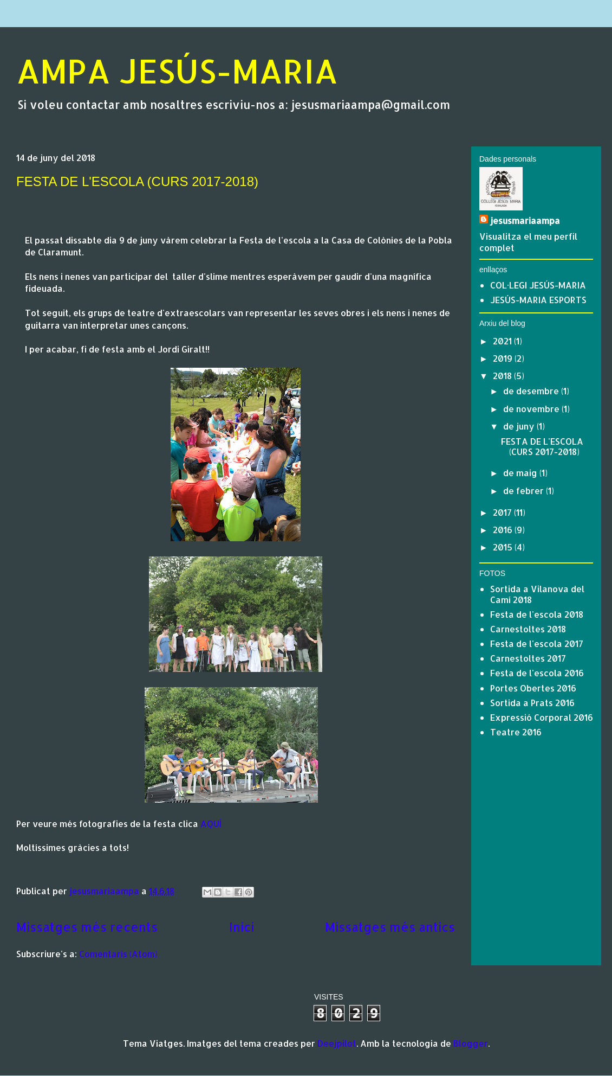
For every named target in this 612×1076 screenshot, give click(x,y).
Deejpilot (336, 1043)
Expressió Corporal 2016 (541, 717)
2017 (503, 512)
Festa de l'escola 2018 (536, 614)
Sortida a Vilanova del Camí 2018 (537, 594)
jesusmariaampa (525, 220)
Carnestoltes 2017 (528, 658)
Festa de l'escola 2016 (537, 672)
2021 (503, 341)
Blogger (470, 1043)
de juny (520, 426)
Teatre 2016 (516, 732)
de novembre (532, 408)
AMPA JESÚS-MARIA (177, 71)
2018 (503, 375)
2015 (504, 547)
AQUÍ (211, 823)
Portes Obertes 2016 (533, 688)
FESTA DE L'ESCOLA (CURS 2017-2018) (137, 181)
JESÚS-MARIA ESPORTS (538, 299)
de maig (521, 472)
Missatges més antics (390, 927)
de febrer (524, 490)
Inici (241, 927)
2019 (504, 358)
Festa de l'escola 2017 (536, 643)
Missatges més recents (87, 927)
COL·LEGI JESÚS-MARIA (538, 285)
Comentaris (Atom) (118, 953)
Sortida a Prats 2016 (532, 702)
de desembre (532, 390)
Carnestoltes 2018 (528, 629)
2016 (504, 529)
